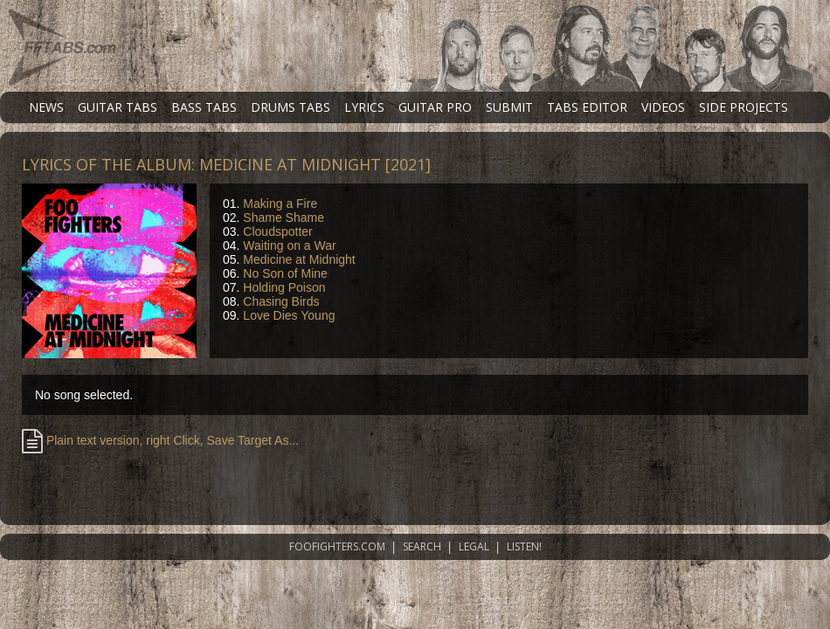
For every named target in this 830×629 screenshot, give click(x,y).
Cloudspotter (277, 231)
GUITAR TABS (117, 107)
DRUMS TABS (290, 107)
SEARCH (422, 546)
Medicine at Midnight (299, 259)
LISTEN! (524, 546)
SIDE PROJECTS (743, 107)
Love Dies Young (289, 315)
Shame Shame (283, 218)
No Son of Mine (285, 273)
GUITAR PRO (435, 107)
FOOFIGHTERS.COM (337, 546)
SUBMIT (509, 107)
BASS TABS (204, 107)
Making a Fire (280, 204)
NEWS (46, 107)
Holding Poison (284, 287)
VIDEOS (663, 107)
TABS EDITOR (587, 107)
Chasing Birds (281, 301)
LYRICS (364, 107)
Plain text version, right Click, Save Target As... (160, 440)
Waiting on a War (289, 245)
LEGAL (474, 546)
